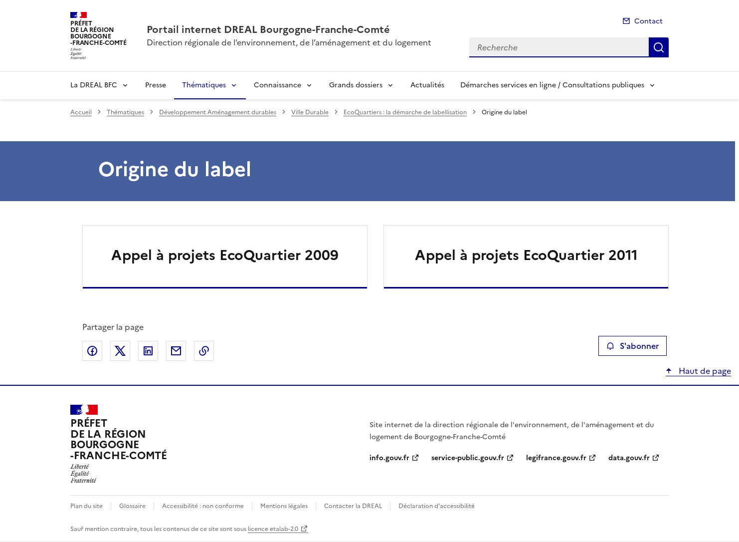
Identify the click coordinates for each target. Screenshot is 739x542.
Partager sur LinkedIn (148, 351)
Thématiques (204, 85)
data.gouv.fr (629, 458)
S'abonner (632, 346)
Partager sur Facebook (92, 351)
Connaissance (277, 85)
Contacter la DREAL (353, 506)
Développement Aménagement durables (217, 112)
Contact (648, 21)
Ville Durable (310, 112)
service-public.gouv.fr (467, 458)
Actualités (427, 85)
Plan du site (86, 506)
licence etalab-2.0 (273, 529)
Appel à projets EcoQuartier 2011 (526, 255)
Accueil (81, 112)
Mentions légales (284, 506)
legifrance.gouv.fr (556, 458)
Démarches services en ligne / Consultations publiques (552, 85)
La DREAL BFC (93, 85)
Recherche (659, 47)
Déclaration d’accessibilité (436, 506)
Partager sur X (120, 351)
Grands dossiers (355, 85)
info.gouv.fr (389, 458)
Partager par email (176, 351)
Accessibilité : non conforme (203, 506)
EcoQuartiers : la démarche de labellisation (405, 112)
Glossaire (132, 506)
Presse (155, 85)
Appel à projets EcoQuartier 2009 (225, 255)
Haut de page (704, 371)
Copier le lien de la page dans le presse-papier (204, 351)
